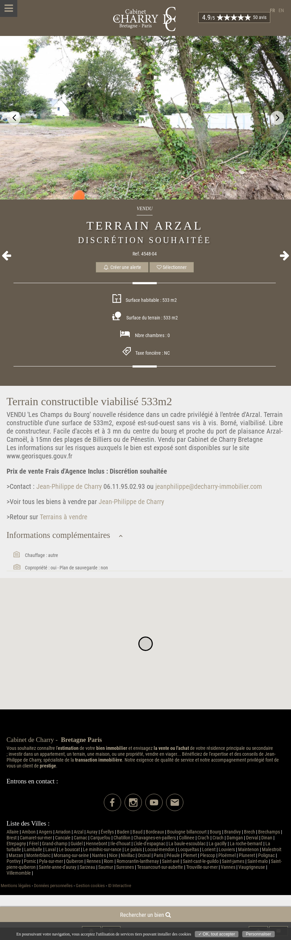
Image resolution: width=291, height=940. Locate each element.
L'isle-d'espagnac (149, 844)
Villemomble (19, 873)
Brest (12, 838)
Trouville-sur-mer (202, 867)
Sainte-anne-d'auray (57, 867)
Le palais (133, 850)
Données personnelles (53, 885)
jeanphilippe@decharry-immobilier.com (208, 486)
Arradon (63, 832)
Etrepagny (16, 844)
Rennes (94, 861)
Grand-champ (54, 844)
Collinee (186, 838)
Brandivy (232, 832)
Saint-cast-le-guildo (201, 861)
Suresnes (125, 867)
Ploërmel (227, 855)
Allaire (13, 832)
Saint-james (233, 861)
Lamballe (33, 850)
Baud (138, 832)
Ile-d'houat (120, 844)
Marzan (16, 855)
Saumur (105, 867)
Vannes (228, 867)
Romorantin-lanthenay (138, 861)
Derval (252, 838)
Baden (123, 832)
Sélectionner (172, 267)
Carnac (80, 838)
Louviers (227, 850)
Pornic (30, 861)
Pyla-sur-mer (51, 861)
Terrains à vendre (62, 517)
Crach (218, 838)
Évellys (107, 832)
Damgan (235, 838)
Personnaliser (258, 934)
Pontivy (14, 861)
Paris (158, 855)
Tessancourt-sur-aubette (160, 867)
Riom (108, 861)
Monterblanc (38, 855)
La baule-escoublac (187, 844)
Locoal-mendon (160, 850)
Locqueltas (188, 850)
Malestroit (271, 850)
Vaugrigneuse (251, 867)
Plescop (207, 855)
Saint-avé (171, 861)
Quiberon (74, 861)
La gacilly (218, 844)
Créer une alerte (122, 267)
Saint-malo (257, 861)
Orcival (144, 855)
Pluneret (247, 855)
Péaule (173, 855)
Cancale (63, 838)
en (281, 10)
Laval (50, 850)
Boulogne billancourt (187, 832)
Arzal (78, 832)
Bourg (215, 832)
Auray (92, 832)
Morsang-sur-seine (71, 855)
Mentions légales (16, 885)
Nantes (99, 855)
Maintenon (248, 850)
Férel (34, 844)
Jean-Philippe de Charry (68, 486)
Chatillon (121, 838)
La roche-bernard (246, 844)
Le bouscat (69, 850)
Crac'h (203, 838)
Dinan (266, 838)
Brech (249, 832)
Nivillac (128, 855)
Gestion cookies (90, 885)
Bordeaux (155, 832)
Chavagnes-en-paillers (155, 838)
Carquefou (100, 838)
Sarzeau (87, 867)
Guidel (77, 844)
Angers (45, 832)
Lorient (209, 850)
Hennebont (96, 844)
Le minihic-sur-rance (102, 850)
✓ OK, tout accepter (216, 934)
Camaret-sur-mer (36, 838)
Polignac (266, 855)
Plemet (190, 855)
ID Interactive (119, 885)
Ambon (29, 832)
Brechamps (269, 832)
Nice (113, 855)
